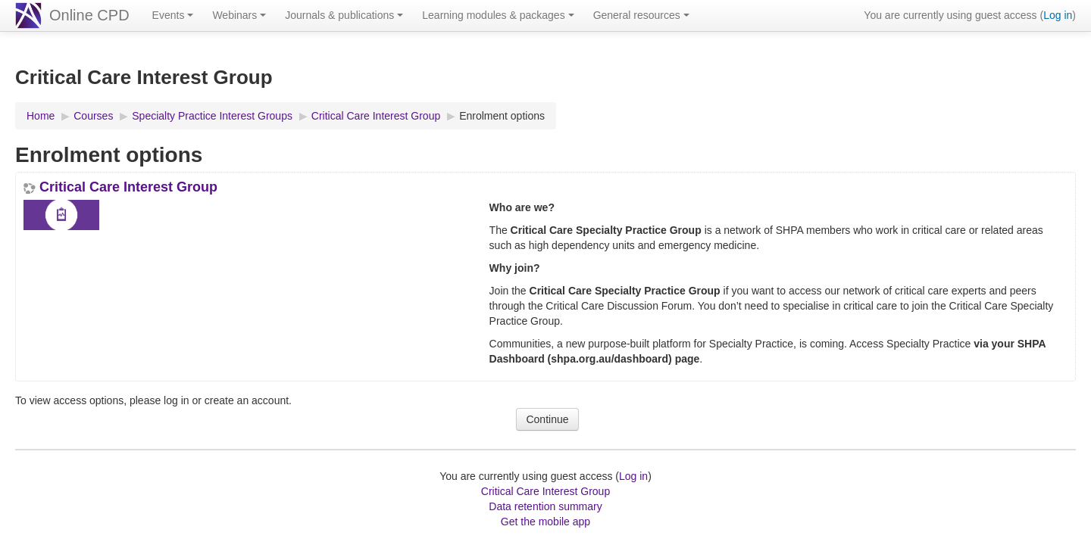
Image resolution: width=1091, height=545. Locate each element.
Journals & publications (344, 15)
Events (173, 15)
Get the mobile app (545, 521)
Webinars (239, 15)
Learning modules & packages (498, 15)
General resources (641, 15)
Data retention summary (545, 506)
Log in (1057, 15)
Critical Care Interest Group (128, 187)
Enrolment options (502, 116)
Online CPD (89, 15)
